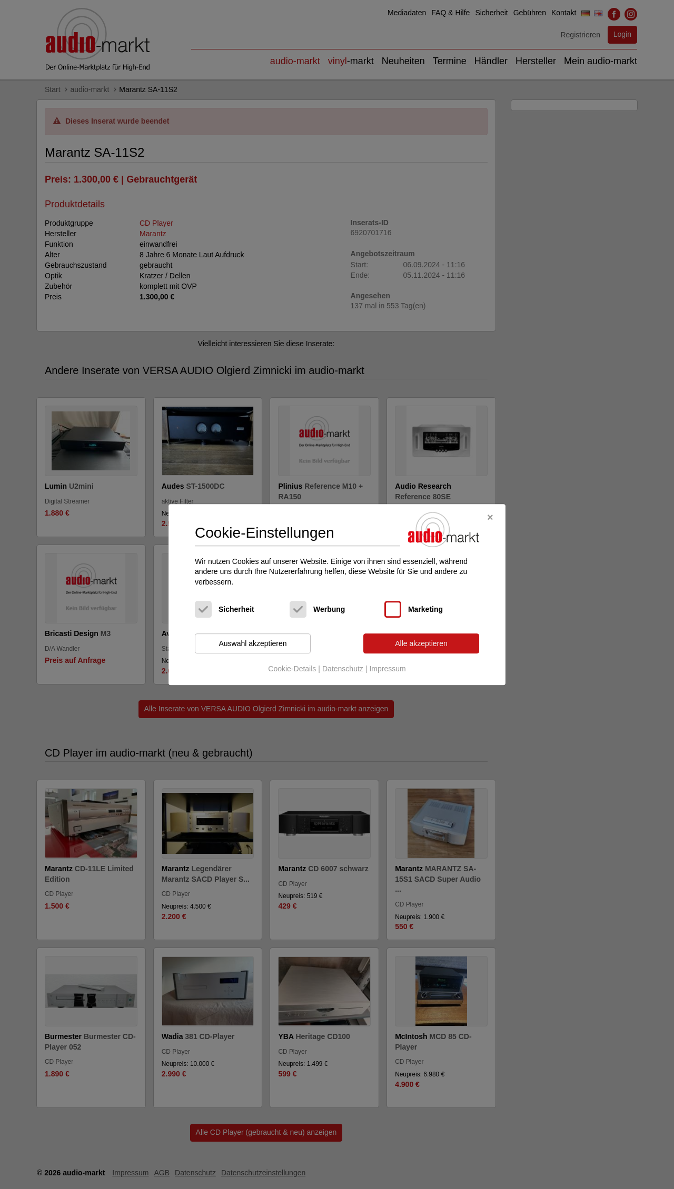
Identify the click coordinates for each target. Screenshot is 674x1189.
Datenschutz (342, 668)
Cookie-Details (292, 668)
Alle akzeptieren (421, 643)
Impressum (387, 668)
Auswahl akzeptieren (252, 643)
